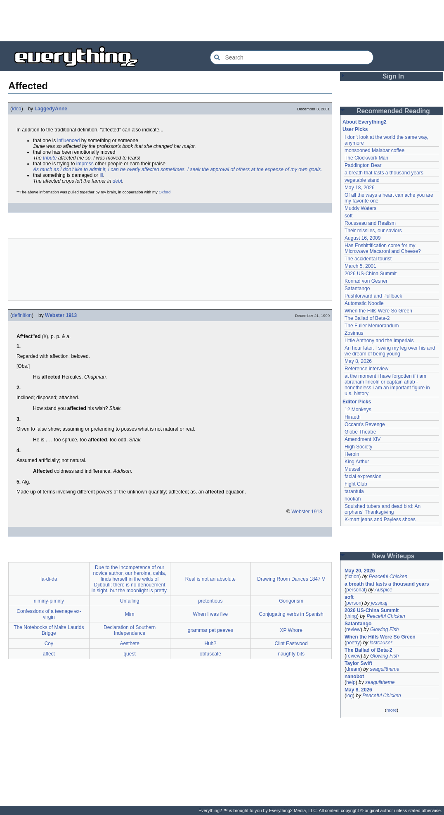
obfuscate (210, 654)
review (353, 629)
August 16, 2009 (362, 238)
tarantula (354, 491)
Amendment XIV (362, 439)
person (353, 603)
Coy (49, 643)
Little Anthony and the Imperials (379, 340)
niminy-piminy (49, 601)
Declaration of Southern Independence (130, 630)
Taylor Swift (358, 663)
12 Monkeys (358, 409)
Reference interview (366, 369)
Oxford (165, 192)
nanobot (354, 676)
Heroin (352, 454)
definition (22, 315)
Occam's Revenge (365, 424)
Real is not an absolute (210, 579)
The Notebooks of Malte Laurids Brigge (49, 630)
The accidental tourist (368, 259)
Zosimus (354, 333)
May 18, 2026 (360, 188)
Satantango (357, 288)
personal (355, 590)
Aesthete (129, 643)
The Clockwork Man (366, 158)
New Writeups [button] (393, 556)
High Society (358, 447)
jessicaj (379, 603)
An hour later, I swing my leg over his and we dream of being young (390, 351)
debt (117, 181)
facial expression (363, 476)
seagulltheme (384, 669)
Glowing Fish (384, 629)
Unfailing (129, 601)
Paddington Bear (363, 165)
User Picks (355, 129)
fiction (352, 576)
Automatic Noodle (364, 303)
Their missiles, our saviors (373, 231)
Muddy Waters (360, 208)
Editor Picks (356, 402)
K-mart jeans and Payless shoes (380, 519)
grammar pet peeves (210, 630)
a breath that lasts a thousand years (384, 173)
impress (85, 164)
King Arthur (357, 462)
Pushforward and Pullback (373, 296)
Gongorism (291, 601)
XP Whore (291, 630)
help (351, 682)
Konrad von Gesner (366, 281)
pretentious (210, 601)
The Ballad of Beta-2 (367, 318)
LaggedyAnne (51, 109)
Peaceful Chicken (388, 576)
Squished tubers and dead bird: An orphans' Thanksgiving (382, 509)
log (349, 695)
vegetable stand (362, 180)
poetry (353, 643)
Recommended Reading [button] (393, 110)
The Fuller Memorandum (372, 326)
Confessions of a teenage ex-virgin (49, 614)
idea (16, 109)
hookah (353, 499)
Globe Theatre (360, 432)
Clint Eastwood (291, 643)
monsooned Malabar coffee (374, 150)
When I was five (210, 614)
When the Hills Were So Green (378, 311)
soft (348, 216)
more (391, 710)
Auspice (383, 590)
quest (129, 654)
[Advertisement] (222, 20)
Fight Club (356, 484)
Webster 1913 (61, 315)
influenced (68, 140)
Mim (130, 614)
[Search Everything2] (291, 57)
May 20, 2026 (360, 571)
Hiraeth (353, 417)
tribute (50, 158)
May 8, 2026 (358, 361)
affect (49, 654)
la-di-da (48, 579)
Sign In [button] (393, 76)
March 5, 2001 (360, 266)
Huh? (211, 643)
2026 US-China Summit (371, 273)
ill (101, 175)
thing (351, 616)
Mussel (352, 469)
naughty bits (291, 654)
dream (353, 669)
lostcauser (381, 643)
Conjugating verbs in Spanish (291, 614)
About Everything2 (364, 122)
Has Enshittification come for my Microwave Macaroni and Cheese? (383, 248)
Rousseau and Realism (370, 223)
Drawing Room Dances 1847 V (291, 579)
